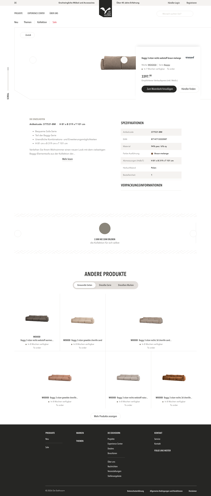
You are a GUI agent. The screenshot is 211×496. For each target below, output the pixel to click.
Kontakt (157, 443)
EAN (125, 139)
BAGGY (167, 65)
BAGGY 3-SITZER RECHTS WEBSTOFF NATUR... (132, 397)
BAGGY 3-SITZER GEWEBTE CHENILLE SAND (86, 340)
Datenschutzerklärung (135, 491)
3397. (145, 76)
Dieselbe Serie (105, 285)
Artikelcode (128, 132)
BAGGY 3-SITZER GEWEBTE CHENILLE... (64, 397)
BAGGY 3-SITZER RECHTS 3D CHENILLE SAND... (155, 340)
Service (157, 439)
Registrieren (192, 2)
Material (126, 146)
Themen (27, 22)
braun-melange (161, 153)
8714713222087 (159, 139)
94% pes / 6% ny (159, 146)
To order (37, 348)
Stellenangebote (114, 476)
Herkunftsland (129, 168)
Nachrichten (113, 466)
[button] (16, 3)
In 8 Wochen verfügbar (38, 344)
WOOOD (152, 65)
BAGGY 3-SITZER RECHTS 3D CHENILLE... (178, 397)
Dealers (111, 448)
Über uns (111, 461)
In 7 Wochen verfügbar (154, 69)
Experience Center (36, 13)
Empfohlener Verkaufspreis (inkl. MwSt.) (160, 80)
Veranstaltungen (114, 471)
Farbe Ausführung (131, 153)
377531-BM (156, 132)
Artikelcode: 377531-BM (42, 124)
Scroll (8, 96)
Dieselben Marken (126, 285)
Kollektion (42, 22)
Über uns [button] (54, 13)
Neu (16, 22)
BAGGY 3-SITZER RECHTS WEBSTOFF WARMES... (37, 340)
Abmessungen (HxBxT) (133, 160)
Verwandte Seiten (84, 285)
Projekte (18, 13)
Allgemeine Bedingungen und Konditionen (166, 491)
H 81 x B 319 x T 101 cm (72, 124)
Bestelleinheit (129, 175)
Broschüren (112, 453)
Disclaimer (193, 491)
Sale (55, 22)
